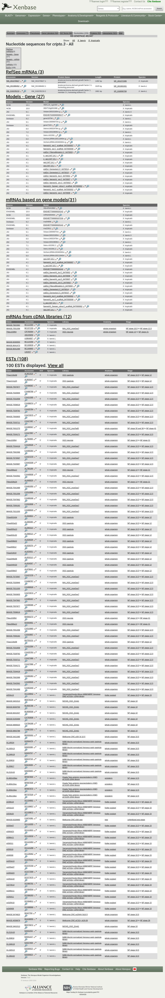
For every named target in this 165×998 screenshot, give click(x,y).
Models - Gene (13, 54)
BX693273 (28, 617)
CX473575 (28, 415)
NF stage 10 (133, 701)
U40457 (27, 352)
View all (56, 365)
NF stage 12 (147, 375)
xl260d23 (10, 831)
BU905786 (28, 706)
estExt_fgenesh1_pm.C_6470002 (57, 183)
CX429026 (28, 445)
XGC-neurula (67, 332)
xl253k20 (10, 814)
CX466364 (28, 451)
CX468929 (28, 510)
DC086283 (28, 895)
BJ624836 (28, 765)
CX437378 (28, 575)
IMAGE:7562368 (13, 452)
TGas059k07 (11, 571)
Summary (11, 33)
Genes (46, 15)
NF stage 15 (147, 695)
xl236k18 (10, 802)
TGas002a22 (11, 523)
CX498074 (28, 403)
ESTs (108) (17, 358)
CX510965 (28, 629)
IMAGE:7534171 (13, 434)
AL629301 (28, 551)
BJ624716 (28, 759)
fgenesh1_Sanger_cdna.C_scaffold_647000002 (62, 186)
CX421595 (28, 397)
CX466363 (28, 676)
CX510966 (28, 492)
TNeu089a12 (11, 470)
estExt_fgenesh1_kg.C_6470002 (56, 176)
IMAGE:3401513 (13, 701)
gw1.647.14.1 (48, 162)
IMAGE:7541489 (13, 488)
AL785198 (28, 468)
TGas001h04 (11, 517)
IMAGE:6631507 (13, 713)
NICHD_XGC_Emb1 (70, 701)
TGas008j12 (11, 547)
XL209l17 (10, 766)
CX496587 (28, 385)
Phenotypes (58, 15)
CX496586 (28, 605)
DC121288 (28, 848)
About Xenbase (105, 969)
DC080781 (28, 883)
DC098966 (28, 907)
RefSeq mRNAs (10, 50)
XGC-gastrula (68, 375)
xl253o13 (10, 695)
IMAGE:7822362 (13, 325)
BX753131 (28, 640)
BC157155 (28, 328)
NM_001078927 (13, 81)
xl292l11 (9, 843)
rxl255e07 (10, 867)
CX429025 (28, 670)
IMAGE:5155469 (13, 719)
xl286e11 (10, 837)
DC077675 (28, 877)
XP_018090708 (120, 91)
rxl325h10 (10, 903)
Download (83, 21)
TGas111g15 (11, 381)
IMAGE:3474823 (13, 914)
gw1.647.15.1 (48, 166)
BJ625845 (28, 771)
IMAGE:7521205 (13, 511)
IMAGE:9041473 (13, 345)
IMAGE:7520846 (13, 393)
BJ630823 (28, 955)
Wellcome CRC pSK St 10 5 (73, 737)
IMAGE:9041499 (13, 349)
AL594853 (28, 516)
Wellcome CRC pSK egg (72, 820)
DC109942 (28, 694)
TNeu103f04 (11, 332)
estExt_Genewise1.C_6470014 (56, 169)
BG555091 (28, 735)
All (73, 40)
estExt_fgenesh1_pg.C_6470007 (56, 179)
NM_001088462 (13, 86)
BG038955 (28, 919)
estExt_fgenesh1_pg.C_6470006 (56, 193)
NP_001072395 (120, 81)
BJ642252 (28, 931)
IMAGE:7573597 (13, 458)
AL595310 (28, 528)
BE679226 (28, 700)
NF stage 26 (145, 920)
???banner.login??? (98, 1)
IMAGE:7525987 (13, 464)
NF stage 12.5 (146, 328)
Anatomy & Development (80, 15)
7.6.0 (28, 978)
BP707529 (28, 794)
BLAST (8, 15)
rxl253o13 (10, 861)
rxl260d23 (10, 873)
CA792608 (28, 717)
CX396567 (28, 427)
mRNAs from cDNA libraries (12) (39, 316)
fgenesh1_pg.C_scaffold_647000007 (58, 146)
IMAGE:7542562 (13, 476)
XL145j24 (10, 743)
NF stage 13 (131, 332)
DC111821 (28, 830)
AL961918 (28, 374)
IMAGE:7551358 (13, 328)
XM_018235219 (12, 91)
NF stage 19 (133, 920)
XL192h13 (10, 748)
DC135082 (28, 854)
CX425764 (28, 409)
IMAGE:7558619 (13, 405)
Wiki (121, 33)
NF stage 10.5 (132, 328)
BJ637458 (28, 943)
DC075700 (28, 866)
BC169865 (28, 349)
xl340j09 (9, 855)
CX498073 (28, 611)
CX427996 (28, 664)
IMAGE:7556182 (13, 505)
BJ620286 (28, 747)
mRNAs (10, 65)
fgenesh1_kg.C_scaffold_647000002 (58, 190)
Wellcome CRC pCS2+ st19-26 (75, 920)
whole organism (109, 328)
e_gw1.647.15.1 (50, 159)
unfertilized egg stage (136, 820)
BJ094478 (28, 741)
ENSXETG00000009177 (53, 115)
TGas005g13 (11, 529)
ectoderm (108, 778)
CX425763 (28, 652)
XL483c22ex (11, 784)
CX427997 (28, 433)
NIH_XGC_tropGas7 (70, 328)
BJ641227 (28, 937)
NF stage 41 (151, 428)
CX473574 (28, 593)
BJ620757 (28, 753)
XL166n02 (10, 956)
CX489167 (28, 599)
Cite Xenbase (89, 969)
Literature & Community (133, 15)
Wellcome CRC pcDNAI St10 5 (75, 914)
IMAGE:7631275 (13, 428)
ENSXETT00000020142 (53, 211)
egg (106, 820)
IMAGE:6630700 (13, 707)
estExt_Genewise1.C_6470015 (56, 173)
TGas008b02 (11, 541)
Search (159, 8)
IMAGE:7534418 (13, 446)
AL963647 (28, 380)
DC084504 (28, 889)
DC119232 (28, 836)
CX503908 (28, 504)
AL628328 (28, 540)
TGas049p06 (11, 559)
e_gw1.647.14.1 (50, 156)
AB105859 (28, 335)
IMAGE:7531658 (13, 399)
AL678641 (28, 569)
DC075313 (28, 860)
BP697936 (28, 783)
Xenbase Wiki (35, 969)
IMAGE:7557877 (13, 387)
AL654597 (28, 563)
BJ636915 (28, 949)
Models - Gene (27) (25, 96)
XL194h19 (10, 754)
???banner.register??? (121, 1)
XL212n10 (10, 772)
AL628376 (28, 546)
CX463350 (28, 486)
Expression (33, 15)
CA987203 (28, 729)
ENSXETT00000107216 (53, 218)
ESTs (9, 67)
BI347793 (28, 913)
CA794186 (28, 723)
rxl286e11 (10, 891)
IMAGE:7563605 (13, 417)
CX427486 (28, 658)
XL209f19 (10, 760)
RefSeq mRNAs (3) (25, 72)
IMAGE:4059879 (13, 920)
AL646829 (28, 480)
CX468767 (28, 581)
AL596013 (28, 534)
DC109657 (28, 806)
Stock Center (154, 15)
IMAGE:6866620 (13, 725)
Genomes (20, 15)
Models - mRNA (13, 59)
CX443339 (28, 463)
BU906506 (28, 711)
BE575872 (28, 925)
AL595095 (28, 522)
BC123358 (28, 342)
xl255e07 (10, 826)
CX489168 (28, 498)
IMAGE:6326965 (13, 820)
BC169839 (28, 345)
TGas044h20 (11, 565)
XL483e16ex (11, 790)
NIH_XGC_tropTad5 (70, 428)
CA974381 (28, 818)
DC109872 (28, 812)
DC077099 (28, 872)
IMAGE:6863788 (13, 731)
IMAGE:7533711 (13, 422)
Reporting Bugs (52, 969)
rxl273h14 (10, 885)
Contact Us (139, 1)
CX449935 (28, 682)
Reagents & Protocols (107, 15)
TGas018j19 (11, 553)
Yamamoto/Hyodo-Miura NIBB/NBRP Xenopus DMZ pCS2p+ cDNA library (81, 695)
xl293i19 (9, 849)
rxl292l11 (10, 897)
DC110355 (28, 824)
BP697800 (28, 777)
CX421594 (28, 646)
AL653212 (28, 557)
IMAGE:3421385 (13, 737)
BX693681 (28, 623)
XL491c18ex (11, 796)
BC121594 (28, 325)
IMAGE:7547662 (13, 500)
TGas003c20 (11, 535)
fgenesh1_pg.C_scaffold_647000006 (58, 149)
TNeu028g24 (11, 482)
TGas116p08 (11, 375)
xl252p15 (10, 808)
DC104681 (28, 800)
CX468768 (28, 391)
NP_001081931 (120, 86)
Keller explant (110, 695)
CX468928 (28, 587)
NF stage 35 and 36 (136, 428)
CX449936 (28, 474)
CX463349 (28, 688)
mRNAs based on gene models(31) (41, 199)
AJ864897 (28, 338)
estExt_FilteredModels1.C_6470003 (58, 152)
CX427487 (28, 421)
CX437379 (28, 457)
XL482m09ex (11, 778)
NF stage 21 (144, 332)
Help (77, 969)
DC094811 (28, 901)
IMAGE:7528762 (13, 411)
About (123, 969)
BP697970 (28, 789)
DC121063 (28, 842)
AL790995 (28, 439)
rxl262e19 (10, 879)
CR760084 (28, 332)
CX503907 (28, 634)
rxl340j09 (10, 909)
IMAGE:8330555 (13, 342)
